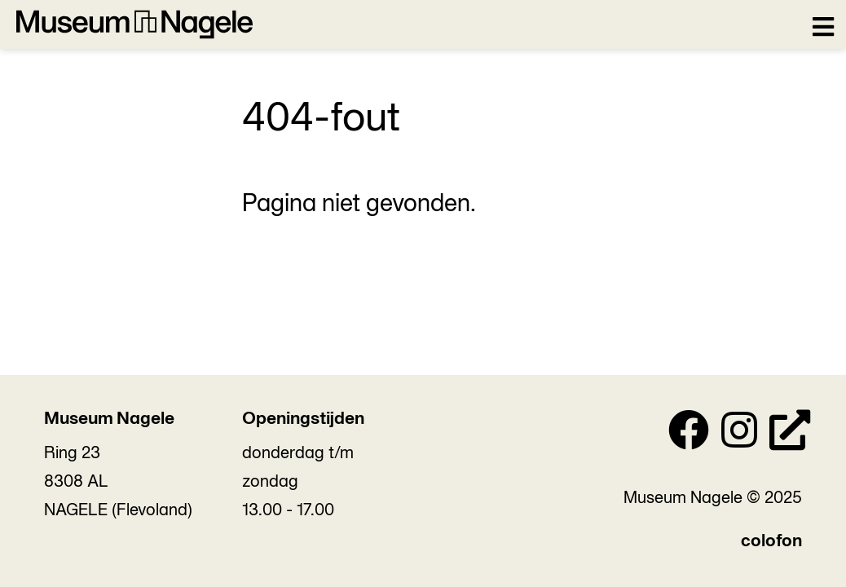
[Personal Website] (789, 434)
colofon (771, 541)
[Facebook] (688, 434)
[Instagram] (739, 434)
